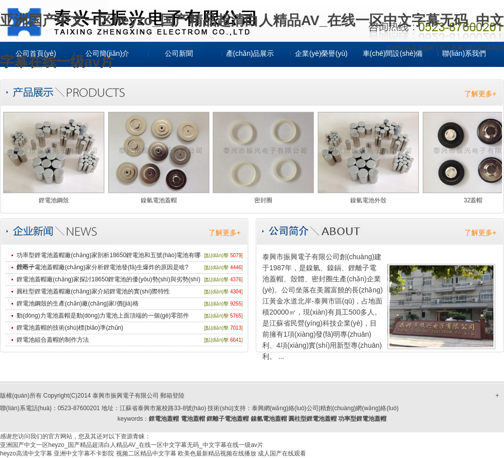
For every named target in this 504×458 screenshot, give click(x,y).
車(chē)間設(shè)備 (393, 53)
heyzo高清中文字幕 (26, 453)
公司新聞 (179, 53)
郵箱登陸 (172, 395)
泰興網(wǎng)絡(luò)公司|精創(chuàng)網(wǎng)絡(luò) (325, 408)
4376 (235, 279)
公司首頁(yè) (36, 53)
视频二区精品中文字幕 (146, 453)
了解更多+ (480, 94)
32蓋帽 (473, 200)
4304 (235, 291)
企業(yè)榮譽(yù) (321, 53)
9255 (235, 304)
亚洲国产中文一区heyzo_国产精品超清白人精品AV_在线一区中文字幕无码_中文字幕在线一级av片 (131, 444)
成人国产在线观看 (282, 453)
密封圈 (263, 200)
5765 (235, 316)
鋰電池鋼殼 (54, 200)
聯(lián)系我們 (464, 53)
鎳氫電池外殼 (368, 200)
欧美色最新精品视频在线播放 (217, 453)
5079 (235, 255)
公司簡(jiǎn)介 (107, 53)
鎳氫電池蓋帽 (159, 200)
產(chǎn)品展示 (250, 53)
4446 (235, 267)
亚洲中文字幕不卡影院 (84, 453)
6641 (235, 340)
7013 (235, 328)
